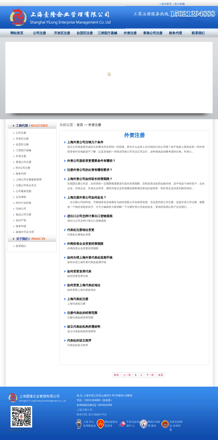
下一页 (150, 374)
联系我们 (198, 33)
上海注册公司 (84, 409)
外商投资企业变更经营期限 (85, 243)
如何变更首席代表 (79, 271)
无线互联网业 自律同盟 (175, 425)
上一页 (127, 374)
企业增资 (21, 197)
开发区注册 (62, 33)
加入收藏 (179, 3)
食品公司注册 (23, 214)
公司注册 (39, 33)
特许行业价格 (23, 202)
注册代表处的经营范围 (82, 313)
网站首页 (16, 33)
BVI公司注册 (23, 167)
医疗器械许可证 (97, 414)
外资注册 (130, 33)
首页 (80, 125)
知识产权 (21, 220)
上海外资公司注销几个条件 (85, 142)
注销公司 (21, 208)
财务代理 (175, 33)
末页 (160, 374)
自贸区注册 (85, 33)
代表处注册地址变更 (80, 230)
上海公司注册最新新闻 (29, 179)
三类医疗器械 (107, 33)
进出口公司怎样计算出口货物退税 (89, 216)
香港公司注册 (153, 33)
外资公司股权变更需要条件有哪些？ (91, 160)
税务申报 (21, 226)
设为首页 (166, 3)
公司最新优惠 (23, 191)
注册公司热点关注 (26, 185)
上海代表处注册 (77, 299)
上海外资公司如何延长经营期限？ (89, 179)
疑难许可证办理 (25, 232)
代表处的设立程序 (79, 340)
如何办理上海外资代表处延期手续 (89, 257)
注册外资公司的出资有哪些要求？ (89, 170)
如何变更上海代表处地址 (83, 285)
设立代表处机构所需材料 (83, 326)
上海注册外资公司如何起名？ (86, 197)
